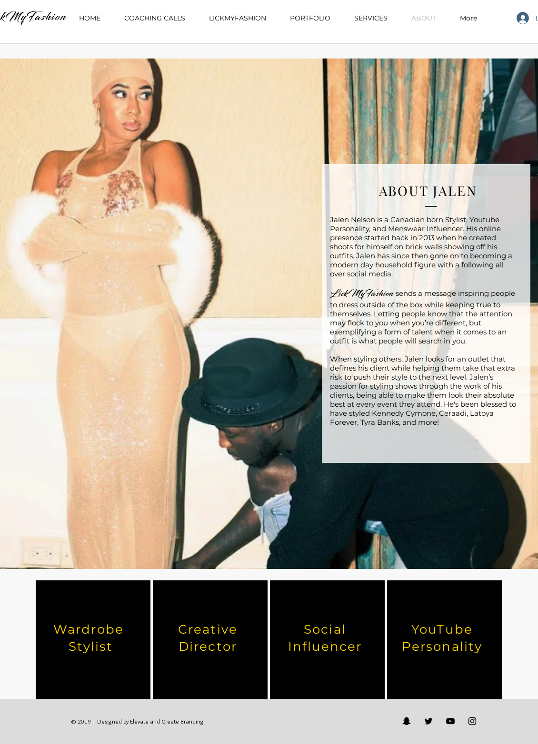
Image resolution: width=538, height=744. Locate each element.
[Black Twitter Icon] (428, 721)
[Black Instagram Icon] (472, 721)
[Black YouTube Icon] (450, 721)
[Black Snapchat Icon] (406, 721)
